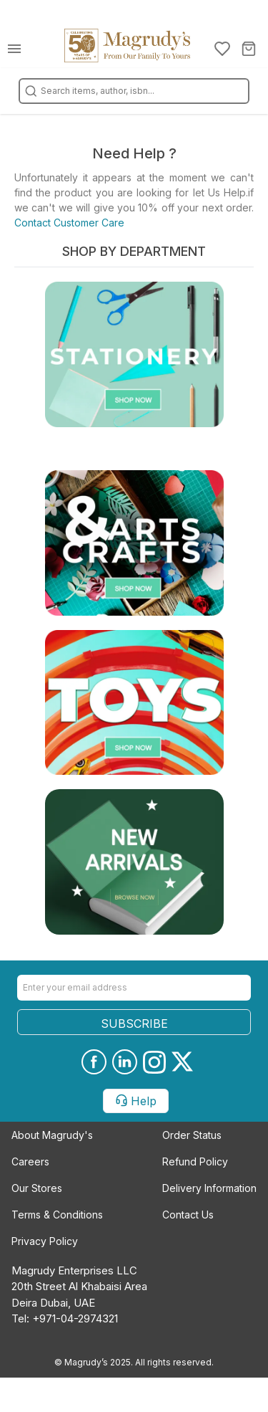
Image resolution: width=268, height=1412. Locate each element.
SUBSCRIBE (134, 1023)
